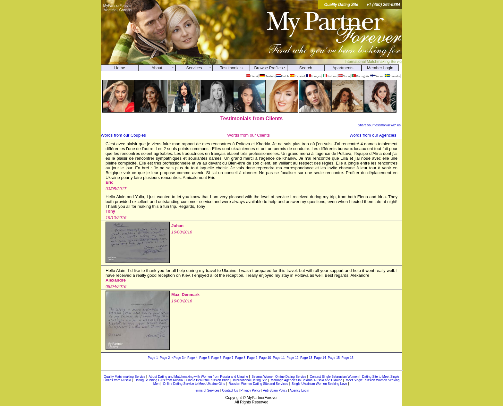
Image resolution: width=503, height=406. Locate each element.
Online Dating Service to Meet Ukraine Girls (194, 383)
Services (194, 67)
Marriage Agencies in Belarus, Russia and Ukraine (306, 380)
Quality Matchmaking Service (125, 376)
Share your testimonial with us (379, 125)
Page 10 (265, 357)
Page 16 (348, 357)
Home (119, 67)
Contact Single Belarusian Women (334, 376)
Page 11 (279, 357)
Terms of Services (206, 390)
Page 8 (240, 357)
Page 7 (228, 357)
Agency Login (299, 390)
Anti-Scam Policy (275, 390)
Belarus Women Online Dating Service (279, 376)
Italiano (330, 76)
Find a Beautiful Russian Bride (208, 380)
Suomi (377, 76)
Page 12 (292, 357)
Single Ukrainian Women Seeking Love (319, 383)
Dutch (282, 76)
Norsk (344, 76)
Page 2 (165, 357)
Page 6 (216, 357)
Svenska (392, 76)
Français (313, 76)
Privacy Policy (250, 390)
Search (305, 67)
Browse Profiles (268, 67)
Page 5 (204, 357)
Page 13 (306, 357)
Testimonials (231, 67)
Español (297, 76)
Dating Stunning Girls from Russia (158, 380)
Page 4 (192, 357)
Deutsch (267, 76)
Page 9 (252, 357)
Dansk (252, 76)
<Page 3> (178, 357)
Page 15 (334, 357)
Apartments (342, 67)
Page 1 (153, 357)
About (156, 67)
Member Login (380, 67)
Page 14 (320, 357)
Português (360, 76)
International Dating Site (250, 380)
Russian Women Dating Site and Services (258, 383)
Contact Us (230, 390)
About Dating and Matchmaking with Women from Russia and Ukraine (198, 376)
